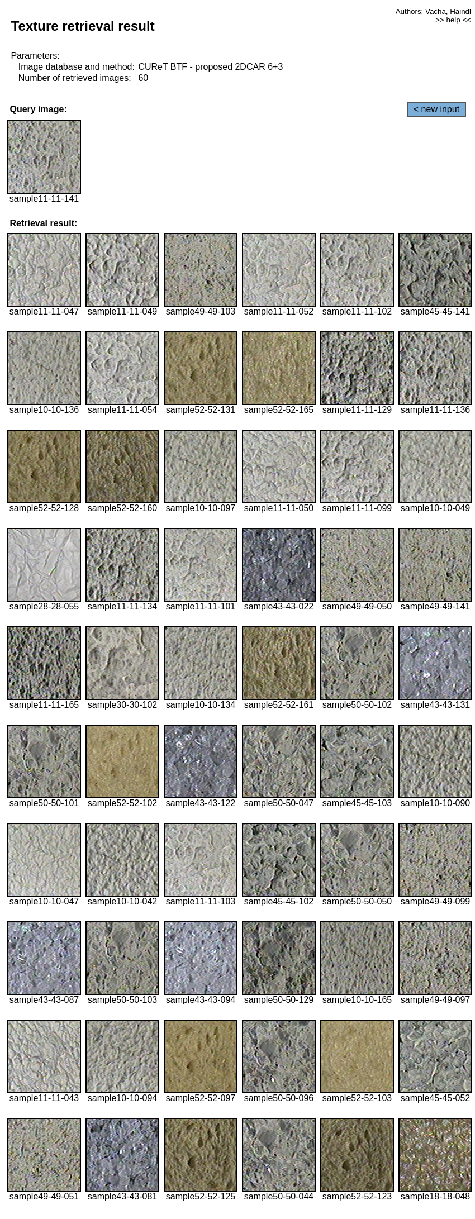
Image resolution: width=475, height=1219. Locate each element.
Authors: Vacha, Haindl (433, 11)
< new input (436, 109)
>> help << (453, 20)
